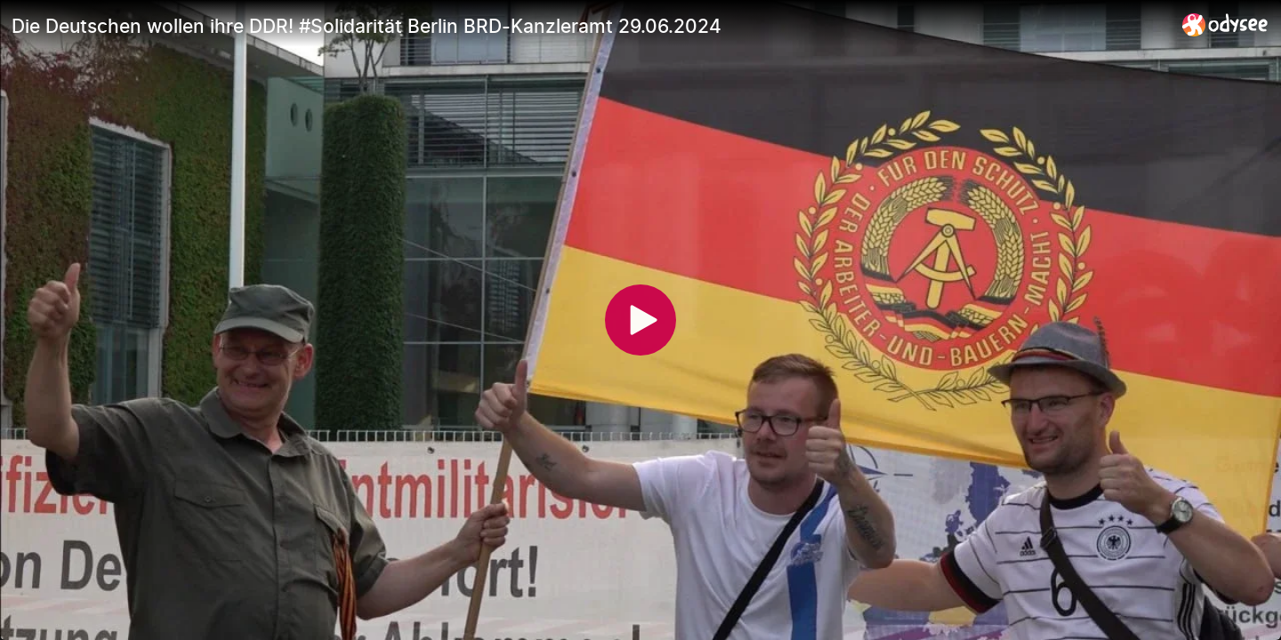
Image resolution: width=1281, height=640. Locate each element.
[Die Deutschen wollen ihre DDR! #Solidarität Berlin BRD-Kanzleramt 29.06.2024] (589, 25)
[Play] (640, 320)
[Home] (1225, 24)
